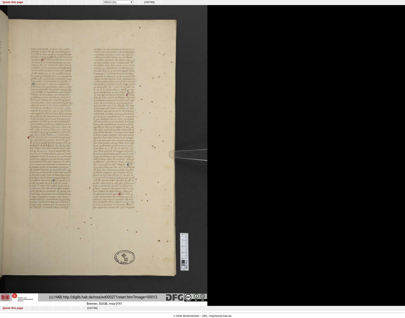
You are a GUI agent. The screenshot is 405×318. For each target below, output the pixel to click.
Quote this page (13, 2)
